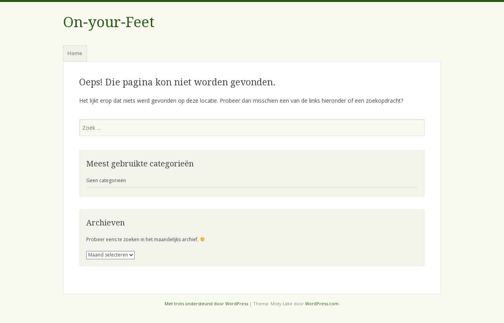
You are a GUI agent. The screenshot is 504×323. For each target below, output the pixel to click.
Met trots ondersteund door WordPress (206, 303)
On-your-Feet (108, 22)
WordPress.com (322, 303)
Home (74, 53)
